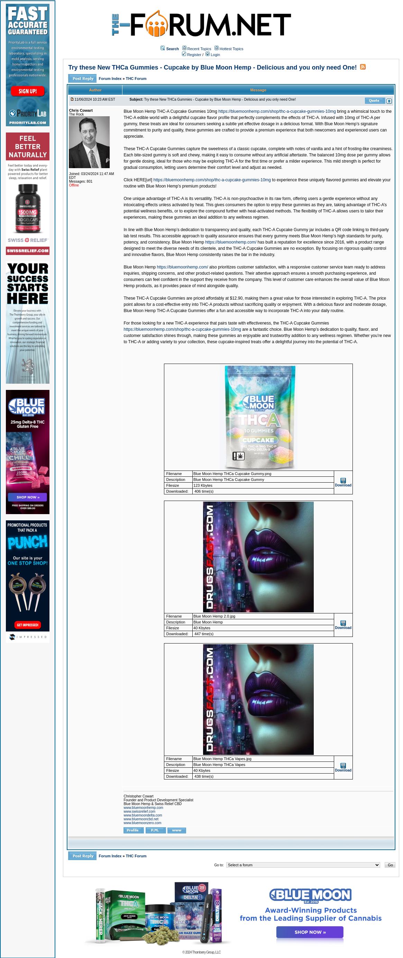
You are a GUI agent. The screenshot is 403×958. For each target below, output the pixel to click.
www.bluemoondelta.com (142, 815)
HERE (139, 179)
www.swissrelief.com (139, 811)
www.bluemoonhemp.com (143, 808)
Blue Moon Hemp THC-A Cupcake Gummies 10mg (170, 111)
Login (212, 55)
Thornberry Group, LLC (206, 952)
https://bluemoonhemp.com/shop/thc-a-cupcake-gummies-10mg (277, 111)
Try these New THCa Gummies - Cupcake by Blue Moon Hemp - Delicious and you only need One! (212, 67)
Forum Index (110, 78)
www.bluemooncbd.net (140, 819)
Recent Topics (199, 49)
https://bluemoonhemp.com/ (230, 242)
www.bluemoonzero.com (142, 823)
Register (191, 55)
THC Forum (136, 78)
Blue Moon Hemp (188, 242)
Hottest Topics (232, 49)
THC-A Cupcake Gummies (304, 323)
